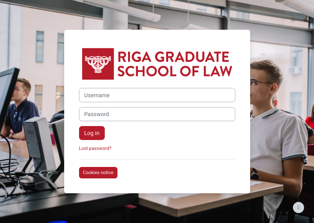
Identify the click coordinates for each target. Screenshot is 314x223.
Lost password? (95, 148)
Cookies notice (98, 172)
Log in (92, 133)
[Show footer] (298, 207)
